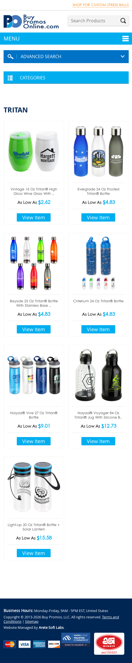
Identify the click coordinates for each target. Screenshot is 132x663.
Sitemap (31, 621)
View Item (33, 217)
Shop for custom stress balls (101, 5)
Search (123, 20)
